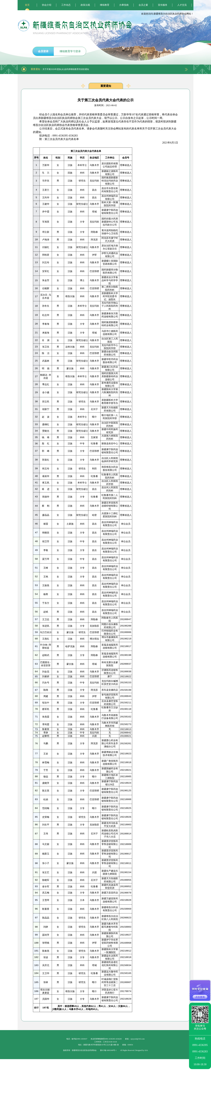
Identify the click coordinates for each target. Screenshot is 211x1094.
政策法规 (85, 5)
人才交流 (182, 5)
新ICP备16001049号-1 (108, 1085)
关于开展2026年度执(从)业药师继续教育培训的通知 (65, 69)
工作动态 (66, 5)
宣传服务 (162, 5)
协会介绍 (46, 5)
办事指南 (124, 5)
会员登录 (43, 51)
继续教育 (104, 5)
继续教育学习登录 (70, 51)
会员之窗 (143, 5)
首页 (27, 5)
